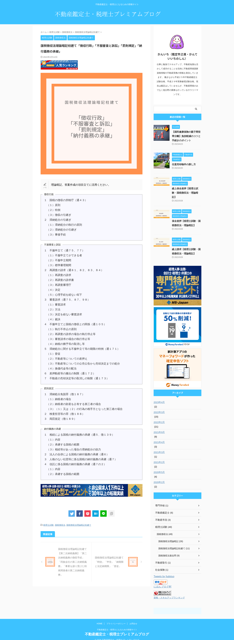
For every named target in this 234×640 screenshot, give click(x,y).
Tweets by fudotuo (164, 572)
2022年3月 (159, 408)
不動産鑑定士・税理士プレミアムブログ (117, 630)
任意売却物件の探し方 (183, 164)
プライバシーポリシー (116, 619)
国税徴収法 (60, 525)
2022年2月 (159, 418)
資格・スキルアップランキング (169, 593)
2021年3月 (159, 448)
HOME (100, 619)
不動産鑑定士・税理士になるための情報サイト (117, 625)
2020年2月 (159, 478)
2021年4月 (159, 438)
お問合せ (133, 619)
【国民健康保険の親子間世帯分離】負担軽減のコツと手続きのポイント (186, 136)
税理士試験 (48, 525)
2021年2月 (159, 458)
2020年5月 (159, 468)
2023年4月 (159, 398)
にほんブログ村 (162, 582)
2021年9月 (159, 428)
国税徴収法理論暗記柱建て (78, 525)
